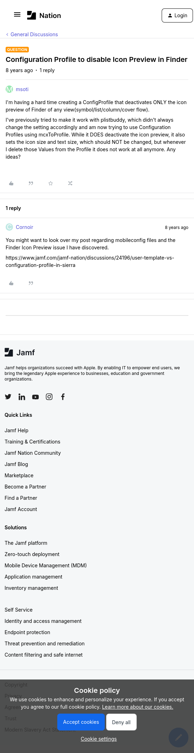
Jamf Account (21, 509)
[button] (17, 17)
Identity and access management (43, 621)
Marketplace (19, 475)
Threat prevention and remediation (45, 643)
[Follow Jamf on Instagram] (49, 396)
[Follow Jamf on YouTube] (35, 396)
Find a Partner (21, 498)
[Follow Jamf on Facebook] (62, 396)
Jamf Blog (16, 464)
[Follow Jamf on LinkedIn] (21, 396)
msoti (22, 89)
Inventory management (31, 588)
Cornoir (24, 227)
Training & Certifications (32, 442)
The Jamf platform (26, 543)
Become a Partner (25, 487)
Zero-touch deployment (32, 554)
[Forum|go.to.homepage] (44, 15)
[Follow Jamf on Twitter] (8, 397)
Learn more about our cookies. (137, 707)
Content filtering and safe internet (44, 655)
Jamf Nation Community (33, 453)
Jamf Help (16, 430)
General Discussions (34, 34)
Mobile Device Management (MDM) (46, 565)
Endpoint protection (27, 632)
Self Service (19, 610)
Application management (33, 577)
